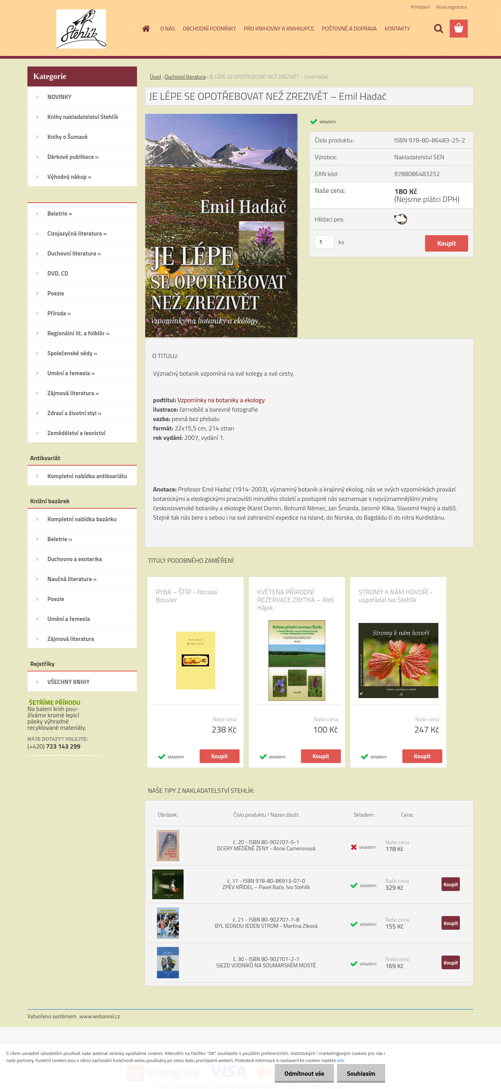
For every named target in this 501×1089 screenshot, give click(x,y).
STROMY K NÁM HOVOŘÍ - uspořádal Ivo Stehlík (396, 596)
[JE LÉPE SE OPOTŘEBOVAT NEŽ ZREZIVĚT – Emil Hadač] (221, 117)
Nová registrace (451, 7)
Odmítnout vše (304, 1073)
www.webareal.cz (99, 1016)
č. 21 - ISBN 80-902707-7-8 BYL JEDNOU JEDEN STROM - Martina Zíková (266, 922)
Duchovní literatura (185, 77)
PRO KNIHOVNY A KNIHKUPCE (279, 28)
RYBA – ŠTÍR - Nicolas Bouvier (187, 596)
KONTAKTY (397, 28)
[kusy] (324, 242)
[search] (438, 29)
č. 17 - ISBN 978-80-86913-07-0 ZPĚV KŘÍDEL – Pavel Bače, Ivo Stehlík (266, 884)
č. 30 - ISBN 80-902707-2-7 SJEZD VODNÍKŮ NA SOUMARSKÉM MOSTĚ (266, 962)
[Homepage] (146, 29)
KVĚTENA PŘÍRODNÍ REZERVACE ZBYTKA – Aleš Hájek (295, 600)
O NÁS (167, 28)
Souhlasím (361, 1073)
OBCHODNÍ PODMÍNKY (209, 28)
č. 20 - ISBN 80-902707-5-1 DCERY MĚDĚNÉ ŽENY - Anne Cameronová (266, 845)
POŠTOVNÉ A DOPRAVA (349, 28)
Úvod (155, 77)
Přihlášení (420, 7)
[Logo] (81, 29)
